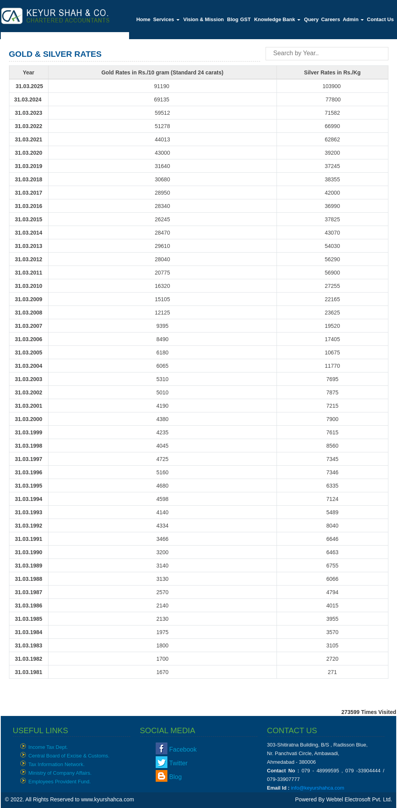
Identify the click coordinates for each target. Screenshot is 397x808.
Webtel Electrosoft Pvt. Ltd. (359, 799)
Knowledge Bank (277, 19)
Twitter (178, 763)
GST (245, 19)
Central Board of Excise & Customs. (69, 756)
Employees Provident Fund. (60, 782)
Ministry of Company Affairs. (60, 773)
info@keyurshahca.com (317, 788)
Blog (233, 19)
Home (143, 19)
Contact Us (380, 19)
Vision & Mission (203, 19)
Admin (353, 19)
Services (166, 19)
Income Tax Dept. (48, 747)
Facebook (183, 749)
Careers (330, 19)
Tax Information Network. (57, 764)
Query (311, 19)
